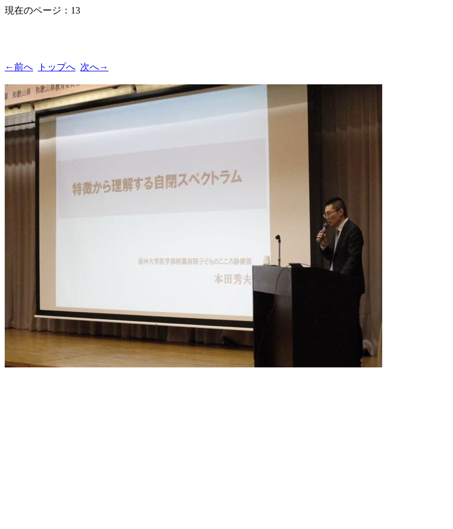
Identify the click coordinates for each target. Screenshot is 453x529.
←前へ (19, 67)
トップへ (57, 67)
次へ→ (94, 67)
